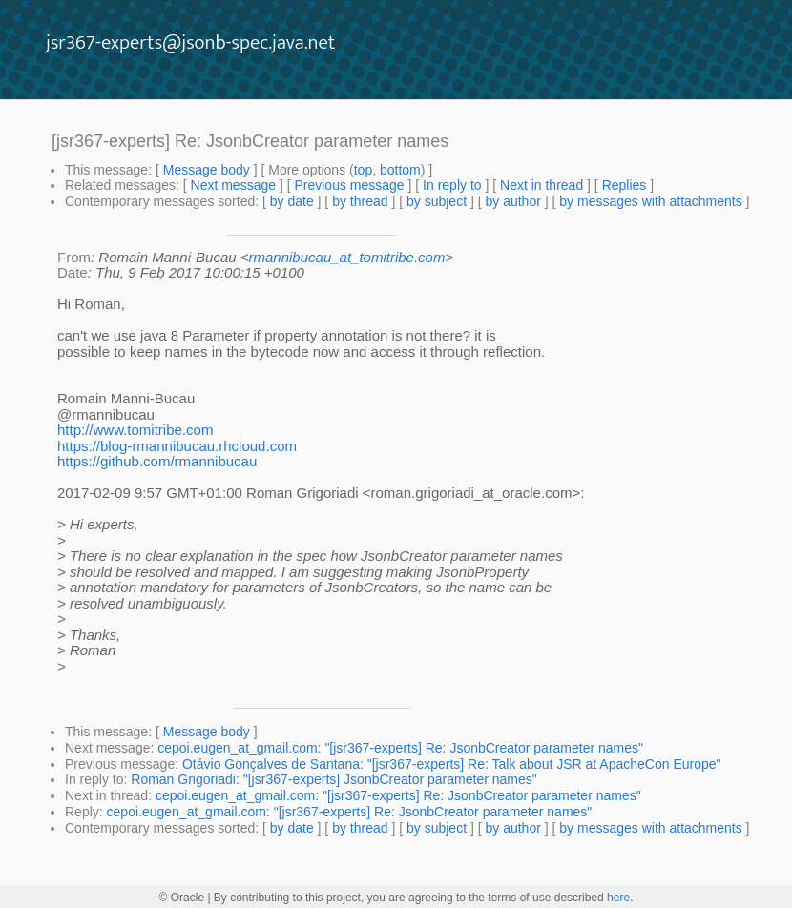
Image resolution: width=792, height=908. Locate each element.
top (363, 169)
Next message (233, 185)
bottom (400, 169)
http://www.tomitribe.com (135, 430)
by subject (436, 201)
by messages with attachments (650, 201)
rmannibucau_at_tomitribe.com (347, 257)
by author (512, 201)
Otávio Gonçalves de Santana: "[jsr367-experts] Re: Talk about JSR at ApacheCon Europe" (451, 764)
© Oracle (182, 897)
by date (292, 201)
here (618, 897)
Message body (206, 169)
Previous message (349, 185)
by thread (359, 201)
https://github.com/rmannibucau (157, 461)
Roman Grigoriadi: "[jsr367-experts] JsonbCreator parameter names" (333, 779)
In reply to (452, 185)
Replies (624, 185)
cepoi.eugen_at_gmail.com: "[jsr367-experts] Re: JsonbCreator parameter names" (400, 747)
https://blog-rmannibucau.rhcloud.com (177, 446)
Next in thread (541, 185)
